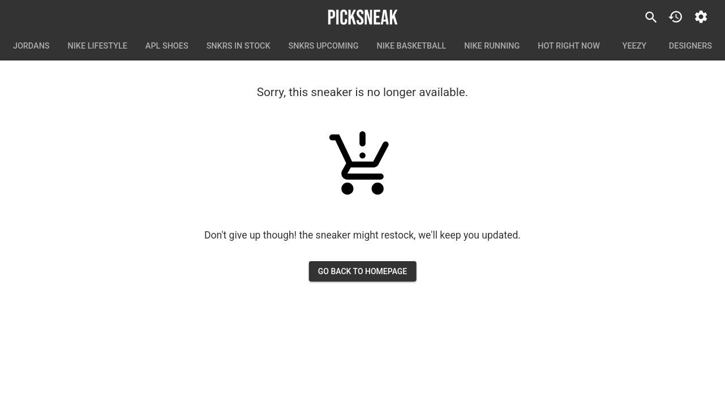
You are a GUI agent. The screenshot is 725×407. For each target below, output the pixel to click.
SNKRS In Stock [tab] (239, 46)
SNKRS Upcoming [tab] (324, 46)
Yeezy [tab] (634, 46)
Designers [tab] (690, 46)
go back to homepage (363, 271)
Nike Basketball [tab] (412, 46)
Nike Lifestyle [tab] (97, 46)
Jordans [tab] (31, 46)
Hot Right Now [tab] (569, 46)
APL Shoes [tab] (167, 46)
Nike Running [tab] (492, 46)
